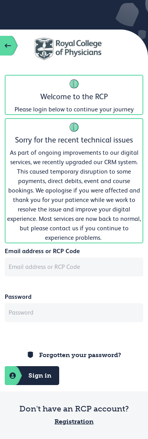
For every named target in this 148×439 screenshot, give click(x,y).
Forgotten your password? (80, 355)
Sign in (28, 375)
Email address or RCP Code (42, 251)
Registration (74, 421)
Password (18, 296)
